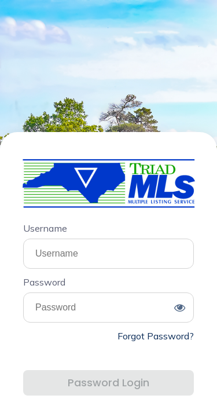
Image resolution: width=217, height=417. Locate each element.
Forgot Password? (155, 336)
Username (45, 228)
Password (44, 282)
